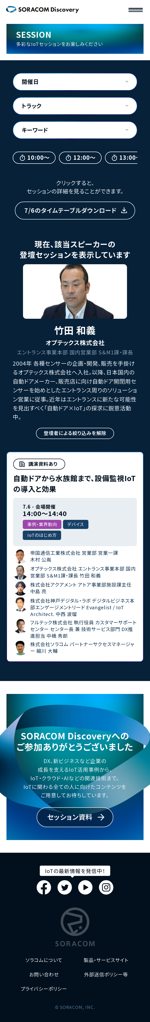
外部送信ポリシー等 (106, 974)
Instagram (106, 887)
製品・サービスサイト (106, 959)
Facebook (44, 887)
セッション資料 (69, 817)
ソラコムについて (43, 959)
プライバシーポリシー (44, 988)
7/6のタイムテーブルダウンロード (70, 210)
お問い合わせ (44, 974)
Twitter (65, 887)
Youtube (85, 887)
